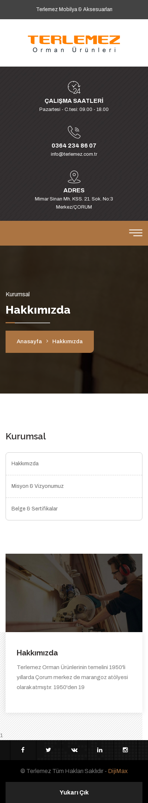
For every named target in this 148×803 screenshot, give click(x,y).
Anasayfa (29, 341)
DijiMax (118, 771)
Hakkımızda (25, 463)
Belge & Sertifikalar (34, 509)
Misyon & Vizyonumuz (37, 486)
